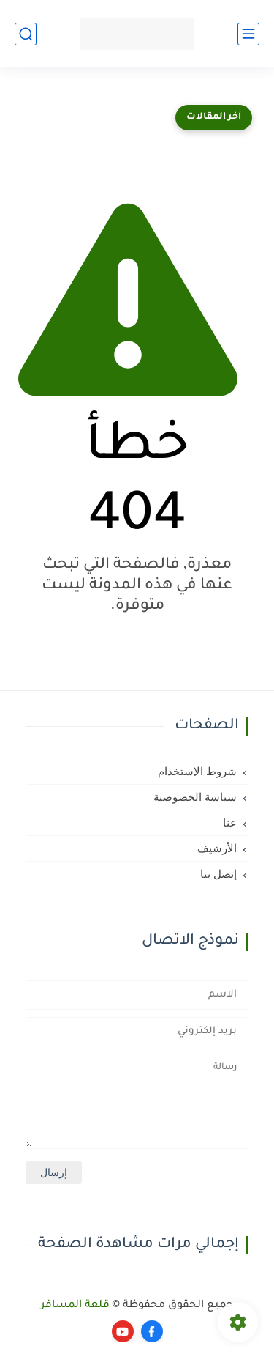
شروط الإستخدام (197, 771)
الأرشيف (217, 848)
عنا (230, 823)
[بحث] (26, 34)
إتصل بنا (218, 874)
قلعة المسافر (75, 1306)
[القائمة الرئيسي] (248, 34)
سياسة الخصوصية (195, 797)
